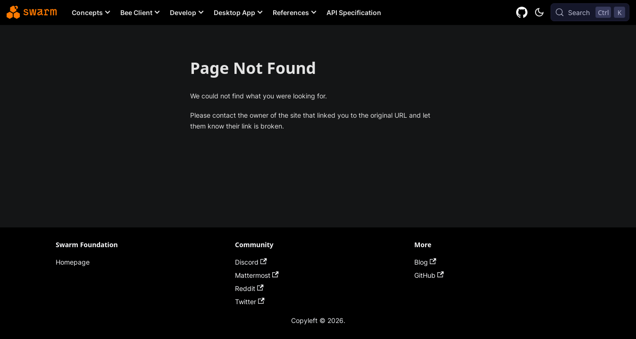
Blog (425, 262)
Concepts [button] (87, 12)
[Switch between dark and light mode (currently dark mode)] (539, 12)
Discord (251, 262)
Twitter (250, 302)
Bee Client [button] (136, 12)
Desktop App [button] (234, 12)
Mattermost (257, 275)
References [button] (291, 12)
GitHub (429, 275)
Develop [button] (183, 12)
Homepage (73, 262)
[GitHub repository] (522, 12)
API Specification (353, 12)
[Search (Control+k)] (590, 12)
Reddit (249, 288)
